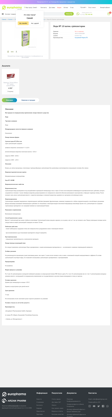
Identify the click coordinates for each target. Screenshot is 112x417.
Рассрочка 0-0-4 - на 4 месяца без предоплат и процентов (56, 2)
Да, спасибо (23, 23)
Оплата (54, 405)
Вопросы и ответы (57, 411)
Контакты (44, 7)
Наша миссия (40, 411)
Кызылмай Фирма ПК (81, 37)
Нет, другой (35, 23)
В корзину (10, 91)
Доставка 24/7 (56, 402)
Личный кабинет (105, 7)
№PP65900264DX (13, 406)
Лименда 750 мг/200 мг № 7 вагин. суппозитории (10, 84)
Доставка (52, 7)
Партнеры (39, 414)
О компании (40, 402)
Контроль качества (57, 414)
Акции (59, 7)
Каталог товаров (9, 14)
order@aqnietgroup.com (99, 399)
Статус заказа (92, 7)
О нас (72, 7)
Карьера (39, 408)
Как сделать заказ (57, 408)
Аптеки (66, 7)
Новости (39, 399)
